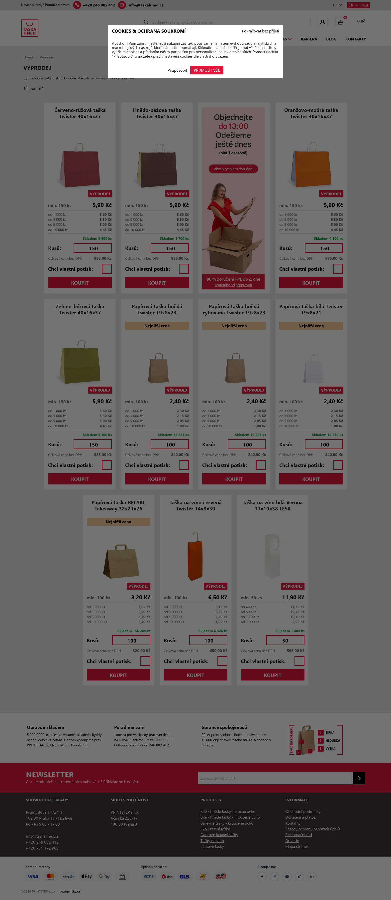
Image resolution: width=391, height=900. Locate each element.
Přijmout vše (208, 70)
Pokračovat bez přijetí (260, 31)
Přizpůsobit (176, 70)
